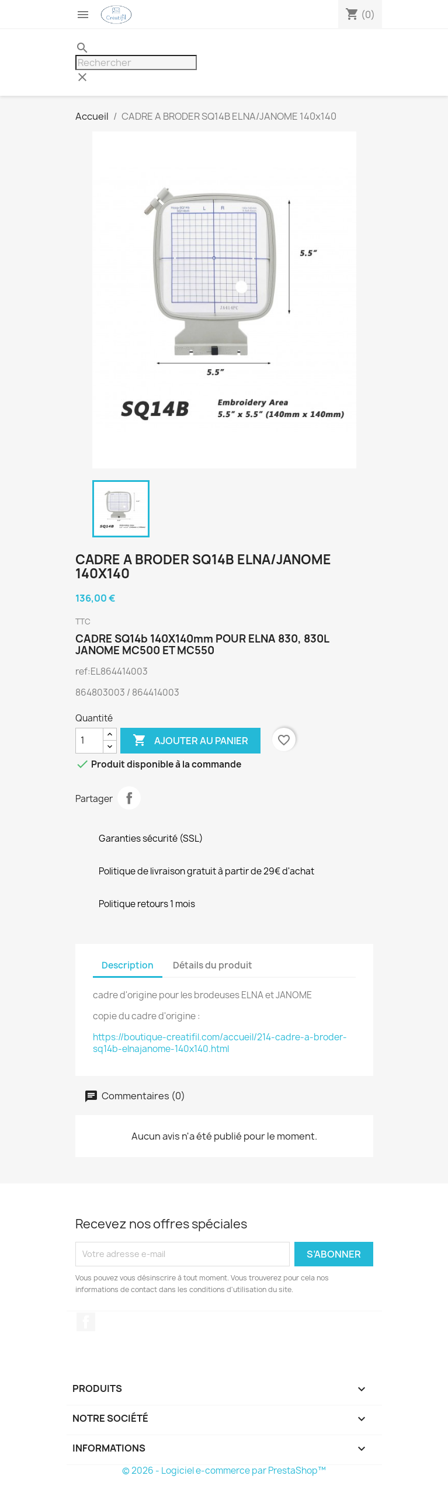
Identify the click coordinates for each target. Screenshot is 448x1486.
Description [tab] (128, 965)
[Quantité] (89, 741)
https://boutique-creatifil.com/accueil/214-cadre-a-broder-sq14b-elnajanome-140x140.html (220, 1043)
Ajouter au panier (190, 740)
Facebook (86, 1322)
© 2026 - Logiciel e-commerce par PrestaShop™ (224, 1470)
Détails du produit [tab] (212, 965)
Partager (129, 798)
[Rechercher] (136, 62)
